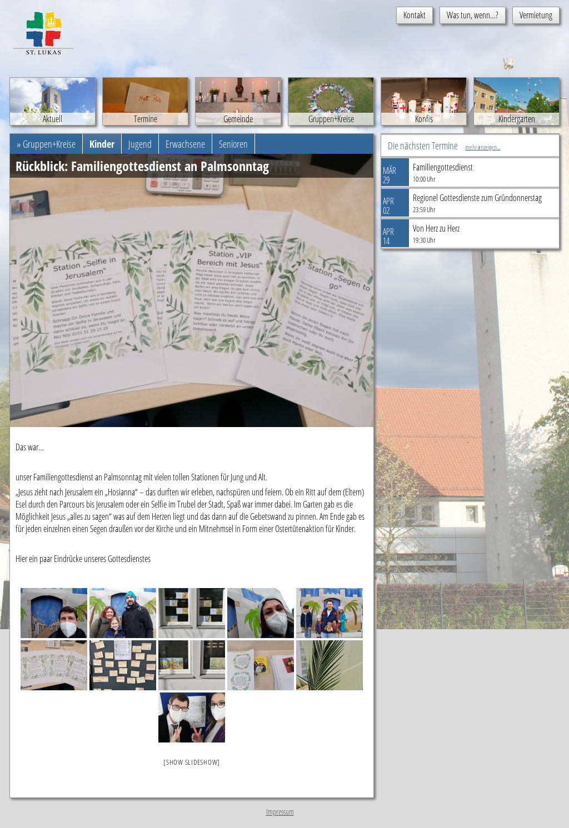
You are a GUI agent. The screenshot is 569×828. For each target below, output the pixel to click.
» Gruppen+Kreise (46, 143)
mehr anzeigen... (482, 147)
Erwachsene (185, 143)
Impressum (280, 811)
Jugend (140, 143)
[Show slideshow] (191, 762)
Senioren (233, 143)
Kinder (101, 143)
